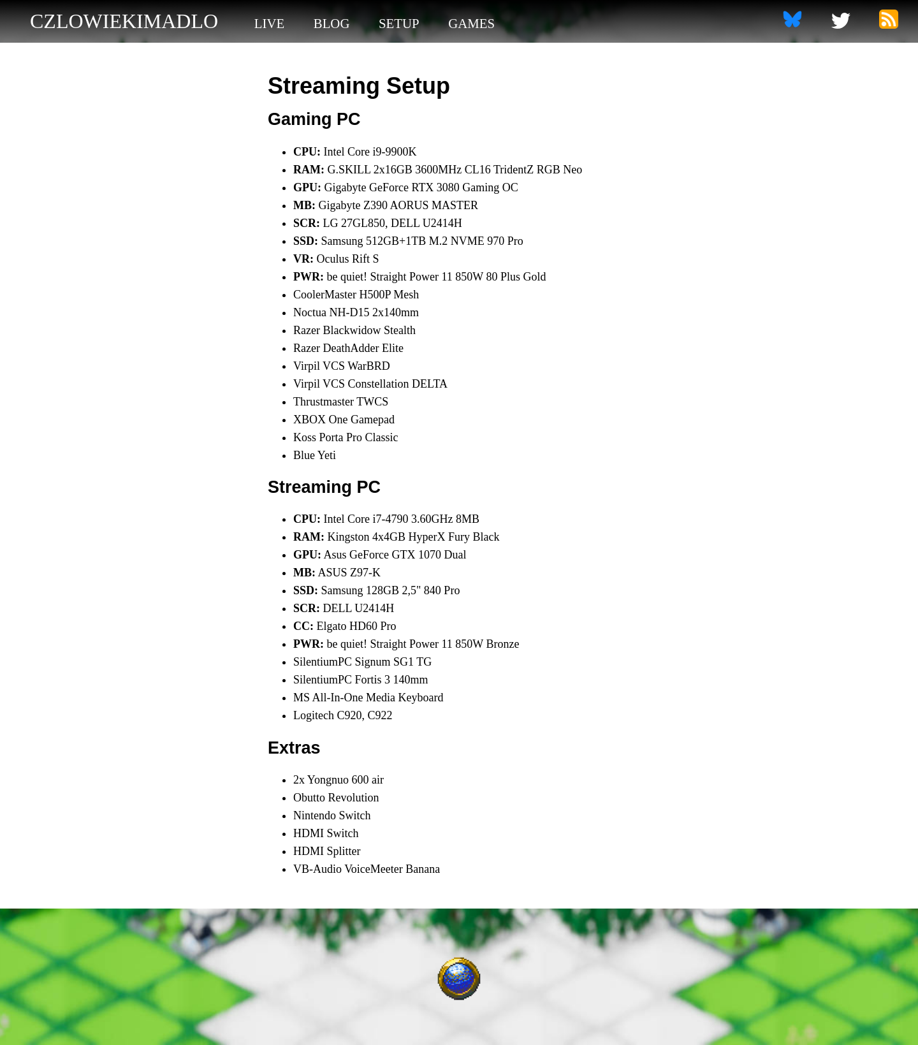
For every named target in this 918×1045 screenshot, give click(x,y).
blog (332, 23)
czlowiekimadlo (124, 21)
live (269, 23)
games (471, 23)
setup (399, 23)
